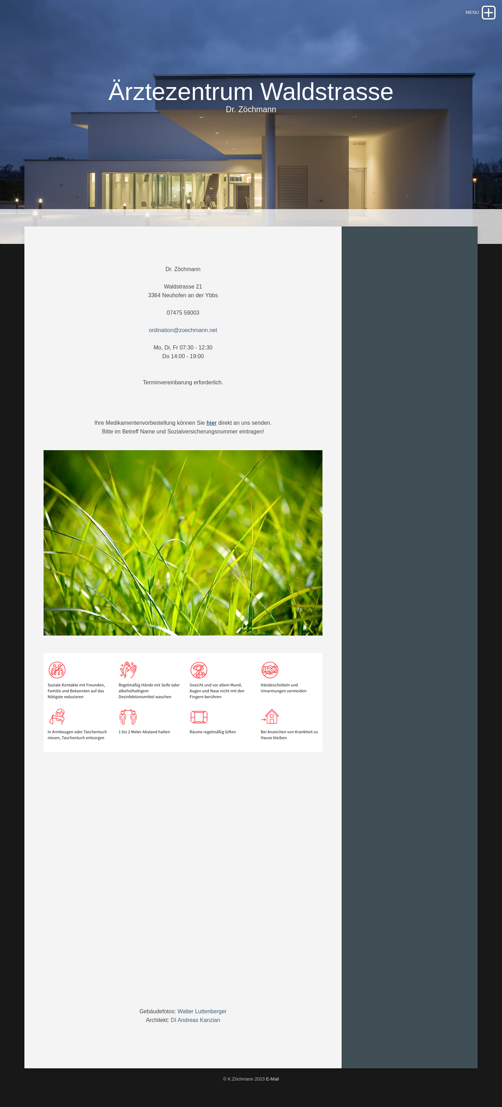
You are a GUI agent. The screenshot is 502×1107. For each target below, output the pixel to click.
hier (211, 423)
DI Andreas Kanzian (195, 1020)
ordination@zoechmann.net (183, 330)
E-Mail (272, 1079)
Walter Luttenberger (202, 1011)
